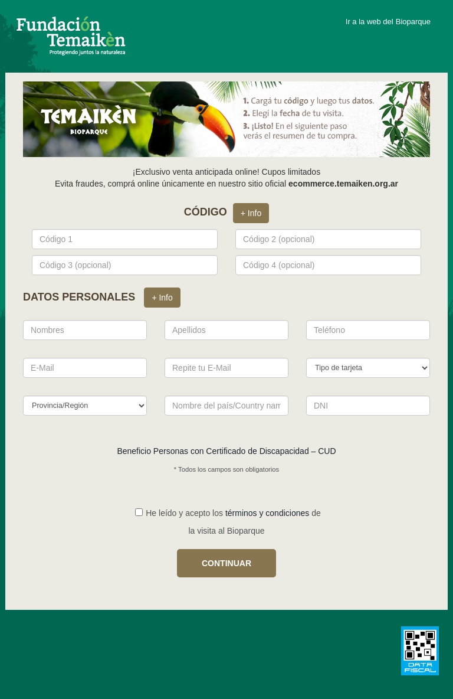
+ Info (251, 213)
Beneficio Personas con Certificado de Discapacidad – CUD (226, 451)
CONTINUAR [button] (226, 563)
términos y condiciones (267, 513)
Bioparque (413, 21)
